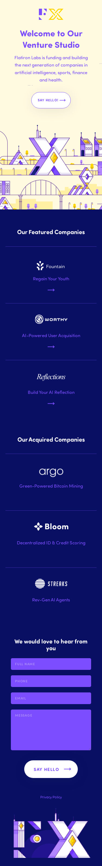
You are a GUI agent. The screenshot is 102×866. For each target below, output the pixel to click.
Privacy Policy (51, 797)
